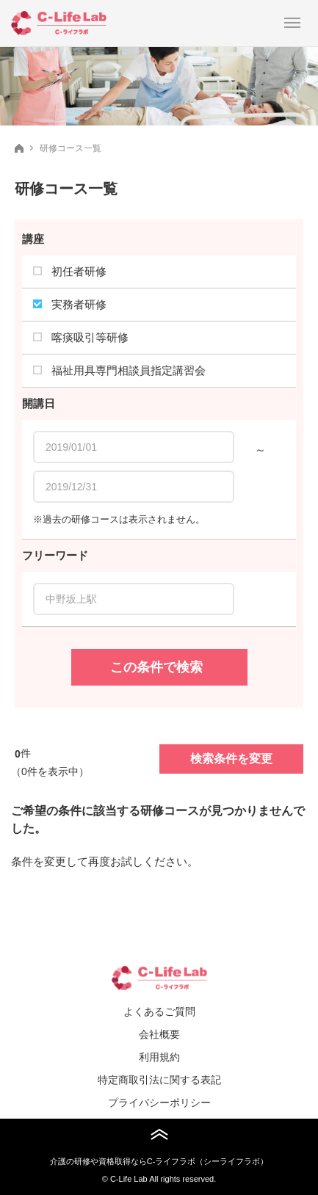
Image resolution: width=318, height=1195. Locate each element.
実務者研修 (69, 304)
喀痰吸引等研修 (81, 337)
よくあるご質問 (159, 1011)
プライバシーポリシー (159, 1102)
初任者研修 (69, 271)
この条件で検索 (156, 667)
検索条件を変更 (231, 758)
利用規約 (159, 1057)
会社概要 (159, 1034)
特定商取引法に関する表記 (159, 1080)
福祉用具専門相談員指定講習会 (119, 370)
